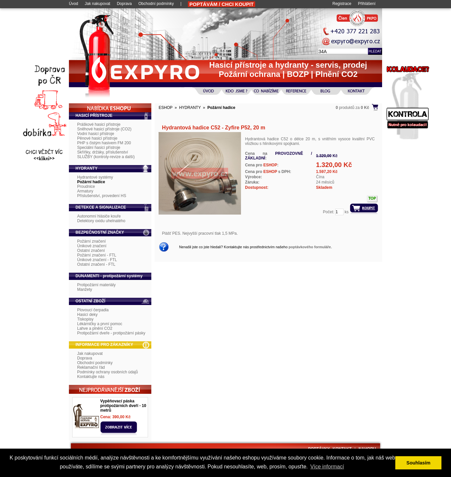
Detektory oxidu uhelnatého (101, 221)
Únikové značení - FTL (97, 259)
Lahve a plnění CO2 (94, 328)
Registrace (341, 3)
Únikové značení (91, 246)
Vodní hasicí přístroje (95, 133)
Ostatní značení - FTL (96, 264)
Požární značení (91, 241)
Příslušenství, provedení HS (101, 195)
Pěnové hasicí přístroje (97, 138)
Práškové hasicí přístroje (98, 124)
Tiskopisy (85, 319)
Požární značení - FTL (96, 255)
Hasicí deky (87, 314)
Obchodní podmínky (156, 3)
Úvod (73, 3)
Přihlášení (367, 3)
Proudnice (86, 186)
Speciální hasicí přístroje (98, 147)
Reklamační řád (91, 367)
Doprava (124, 3)
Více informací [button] (327, 466)
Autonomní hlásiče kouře (99, 216)
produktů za (352, 107)
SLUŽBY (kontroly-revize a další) (106, 156)
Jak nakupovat (97, 3)
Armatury (85, 191)
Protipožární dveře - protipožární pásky (111, 333)
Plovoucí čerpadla (92, 310)
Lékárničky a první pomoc (99, 324)
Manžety (84, 289)
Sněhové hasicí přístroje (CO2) (104, 129)
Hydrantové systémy (95, 177)
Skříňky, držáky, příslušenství (102, 152)
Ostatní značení (91, 250)
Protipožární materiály (96, 285)
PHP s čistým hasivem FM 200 (104, 143)
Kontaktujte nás (91, 376)
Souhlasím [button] (418, 462)
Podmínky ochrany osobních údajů (107, 372)
